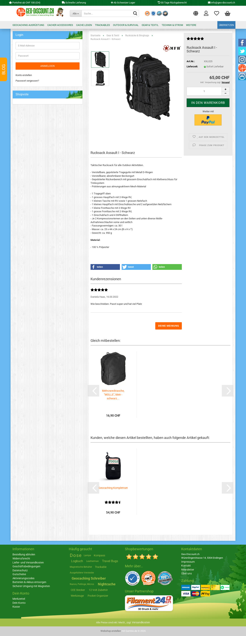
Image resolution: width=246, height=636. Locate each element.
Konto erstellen (24, 75)
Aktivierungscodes (23, 578)
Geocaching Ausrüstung (28, 25)
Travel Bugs (110, 561)
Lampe (87, 555)
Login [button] (206, 13)
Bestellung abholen (23, 554)
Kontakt (186, 565)
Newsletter (187, 569)
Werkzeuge (77, 595)
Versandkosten (141, 622)
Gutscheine (19, 574)
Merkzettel (216, 13)
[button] (195, 12)
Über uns (186, 573)
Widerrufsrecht (21, 558)
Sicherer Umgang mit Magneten (31, 586)
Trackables (102, 25)
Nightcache (107, 584)
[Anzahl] (208, 91)
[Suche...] (76, 13)
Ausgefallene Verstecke (82, 572)
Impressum (188, 561)
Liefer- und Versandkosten (28, 562)
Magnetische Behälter (81, 567)
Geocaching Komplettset (113, 487)
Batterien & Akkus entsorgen (29, 582)
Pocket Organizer (98, 595)
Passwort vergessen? (27, 80)
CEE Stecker (78, 589)
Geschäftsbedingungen (26, 566)
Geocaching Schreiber (89, 578)
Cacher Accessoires (60, 25)
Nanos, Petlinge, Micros (82, 584)
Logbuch (77, 561)
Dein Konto (19, 602)
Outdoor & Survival (126, 25)
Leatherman (92, 561)
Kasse (16, 606)
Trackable (100, 566)
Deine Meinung (168, 325)
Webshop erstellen (111, 630)
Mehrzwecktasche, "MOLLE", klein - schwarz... (113, 394)
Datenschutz (20, 570)
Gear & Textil (150, 25)
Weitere (191, 25)
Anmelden (47, 65)
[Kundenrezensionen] (195, 40)
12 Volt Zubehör (98, 589)
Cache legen (84, 25)
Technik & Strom (172, 25)
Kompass (99, 555)
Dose (76, 555)
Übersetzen (226, 25)
